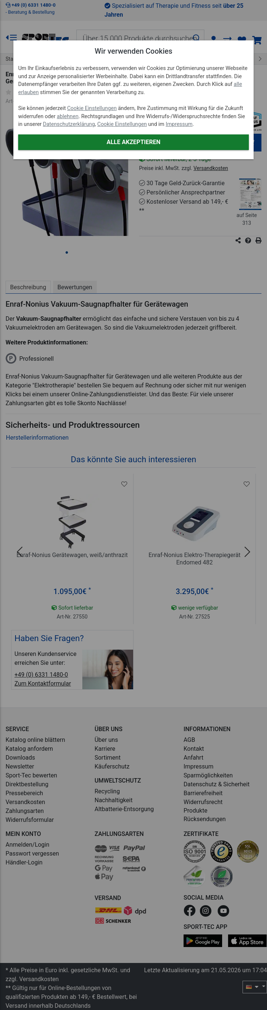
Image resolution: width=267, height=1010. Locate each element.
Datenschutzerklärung (69, 124)
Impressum (179, 124)
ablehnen (68, 116)
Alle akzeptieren (133, 142)
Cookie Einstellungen (92, 108)
